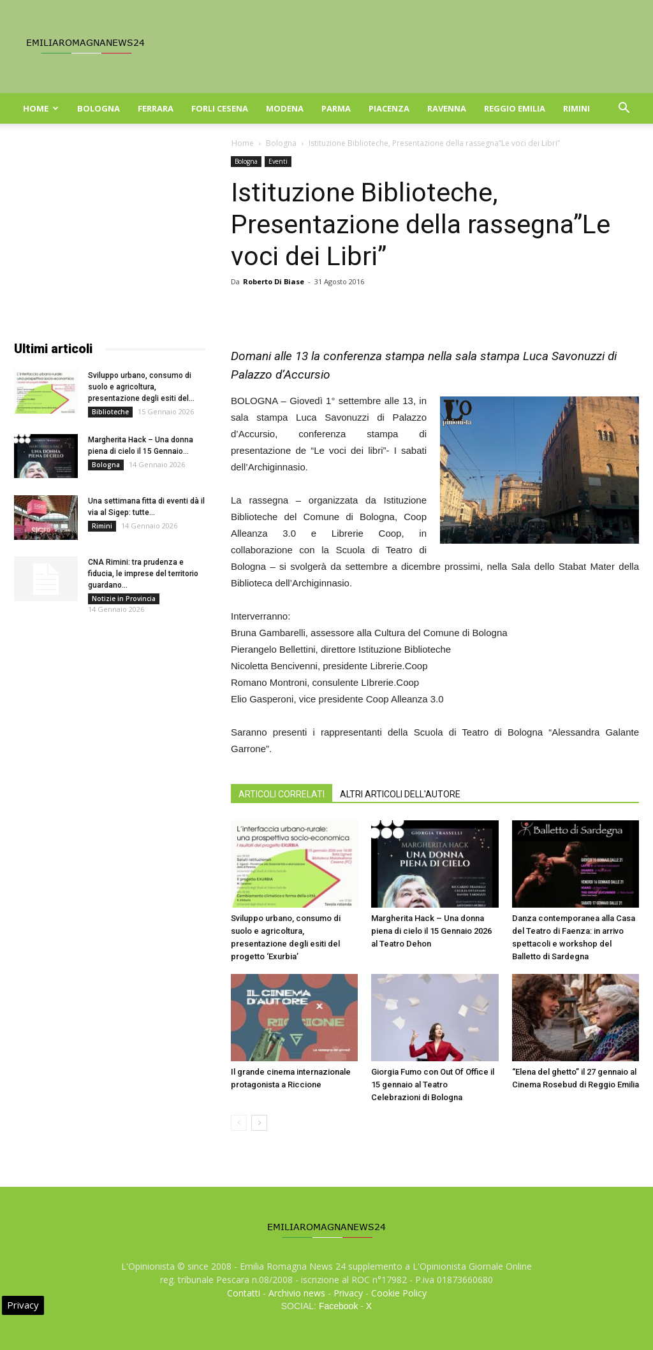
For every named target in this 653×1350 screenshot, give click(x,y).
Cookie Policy (399, 1293)
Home (41, 108)
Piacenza (389, 108)
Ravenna (446, 108)
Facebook (338, 1306)
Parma (336, 108)
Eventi (278, 161)
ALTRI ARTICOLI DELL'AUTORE (400, 794)
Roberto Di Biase (273, 281)
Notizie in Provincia (124, 598)
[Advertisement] (109, 236)
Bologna (98, 108)
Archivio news (296, 1293)
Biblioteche (110, 411)
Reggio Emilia (514, 108)
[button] (623, 109)
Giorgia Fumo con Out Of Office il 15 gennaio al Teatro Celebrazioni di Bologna (432, 1084)
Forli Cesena (219, 108)
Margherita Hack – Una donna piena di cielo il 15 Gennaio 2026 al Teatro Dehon (431, 930)
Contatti (243, 1293)
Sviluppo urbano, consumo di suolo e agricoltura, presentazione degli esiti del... (141, 387)
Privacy (348, 1293)
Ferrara (155, 108)
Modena (285, 108)
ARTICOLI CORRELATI (281, 794)
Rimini (576, 108)
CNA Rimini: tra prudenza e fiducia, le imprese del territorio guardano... (143, 574)
